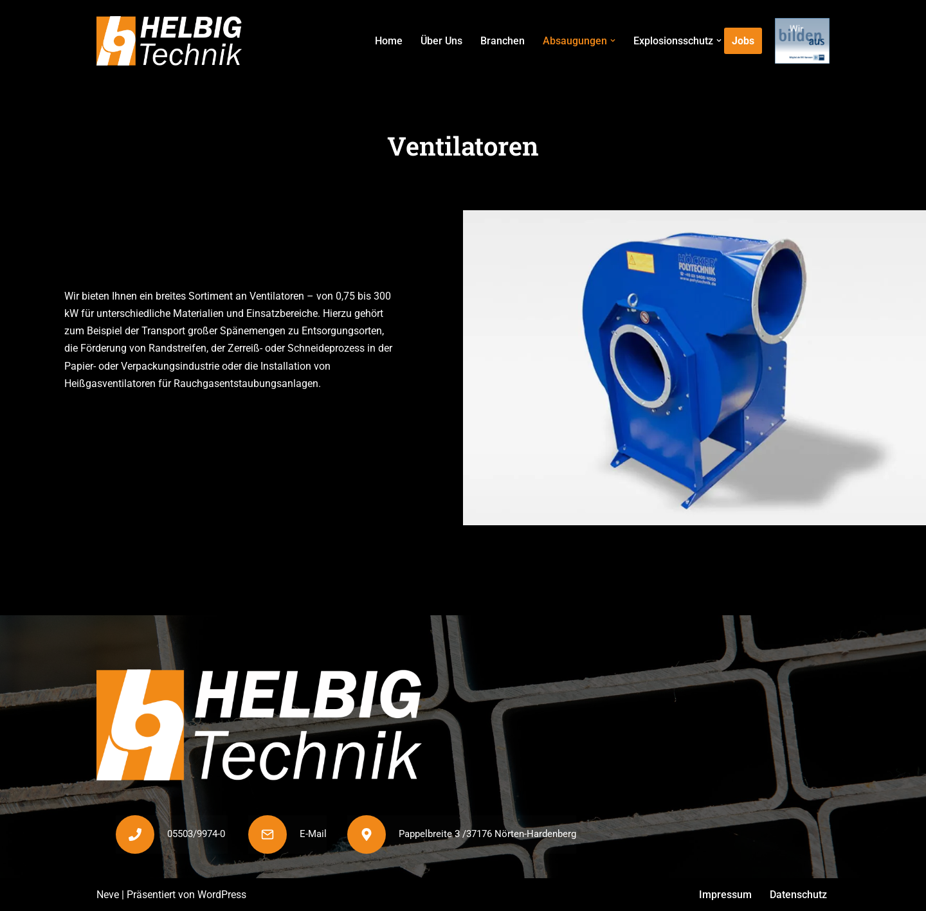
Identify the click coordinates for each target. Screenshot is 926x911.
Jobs (743, 41)
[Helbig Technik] (169, 41)
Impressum (725, 894)
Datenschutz (798, 894)
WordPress (221, 894)
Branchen (502, 41)
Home (389, 41)
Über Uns (441, 41)
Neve (107, 894)
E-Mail (313, 834)
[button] (612, 40)
